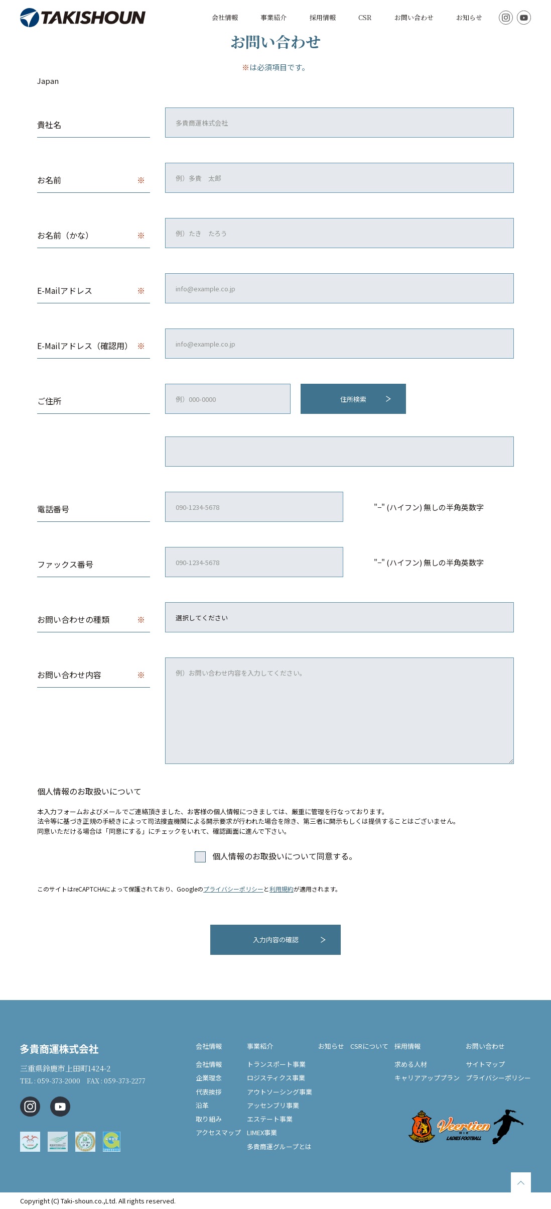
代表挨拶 (209, 1091)
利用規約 (281, 889)
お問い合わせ (414, 17)
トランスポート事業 (276, 1064)
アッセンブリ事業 (273, 1105)
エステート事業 (270, 1119)
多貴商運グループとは (279, 1146)
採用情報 (323, 17)
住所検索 (353, 399)
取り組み (209, 1119)
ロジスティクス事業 (276, 1077)
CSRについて (369, 1045)
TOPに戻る (521, 1182)
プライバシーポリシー (233, 889)
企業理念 (209, 1077)
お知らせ (469, 17)
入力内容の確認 (276, 939)
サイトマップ (485, 1064)
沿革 (202, 1105)
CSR (364, 17)
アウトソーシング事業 (279, 1091)
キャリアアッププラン (427, 1077)
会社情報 (225, 17)
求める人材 (410, 1064)
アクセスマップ (218, 1132)
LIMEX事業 (262, 1132)
